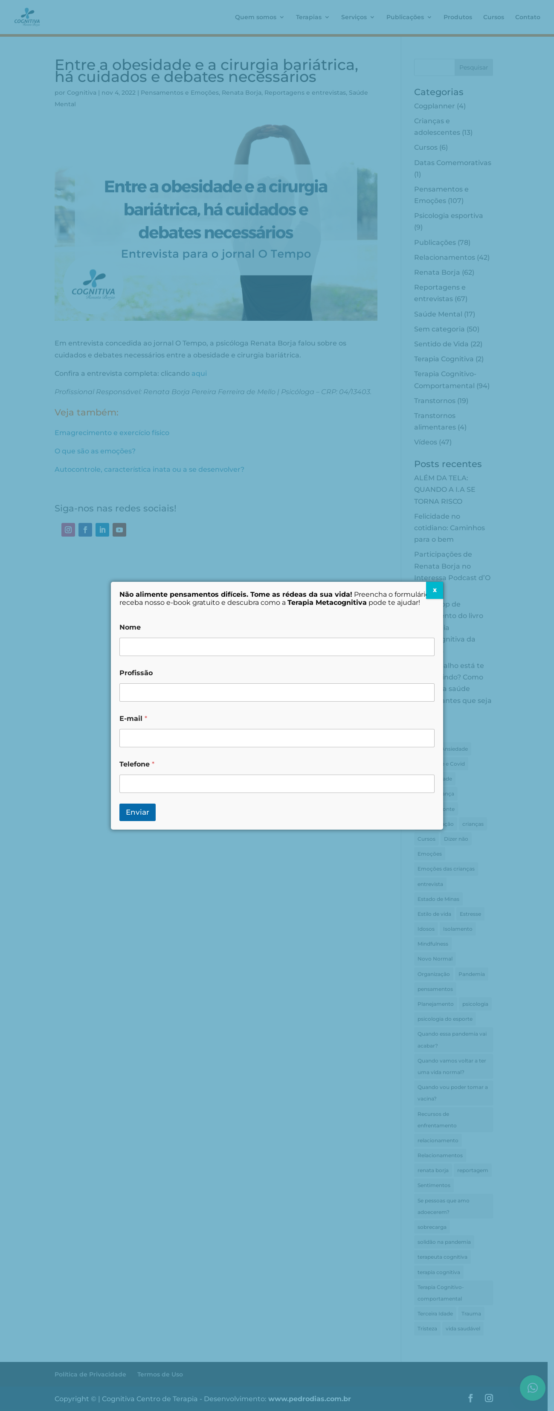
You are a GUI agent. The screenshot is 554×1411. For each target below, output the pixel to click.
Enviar (137, 812)
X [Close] (435, 590)
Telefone (136, 764)
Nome (130, 627)
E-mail (133, 718)
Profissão (136, 673)
